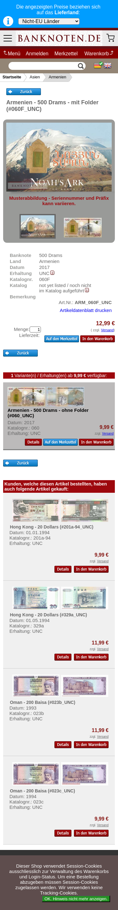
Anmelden (37, 53)
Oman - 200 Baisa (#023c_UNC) (42, 790)
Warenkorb (99, 53)
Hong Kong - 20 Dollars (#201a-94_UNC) (51, 526)
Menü (11, 53)
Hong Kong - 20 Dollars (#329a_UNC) (48, 614)
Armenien (57, 77)
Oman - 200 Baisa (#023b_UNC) (42, 702)
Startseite (12, 77)
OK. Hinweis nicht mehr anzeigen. (76, 898)
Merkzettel (66, 53)
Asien (35, 77)
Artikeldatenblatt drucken (86, 310)
